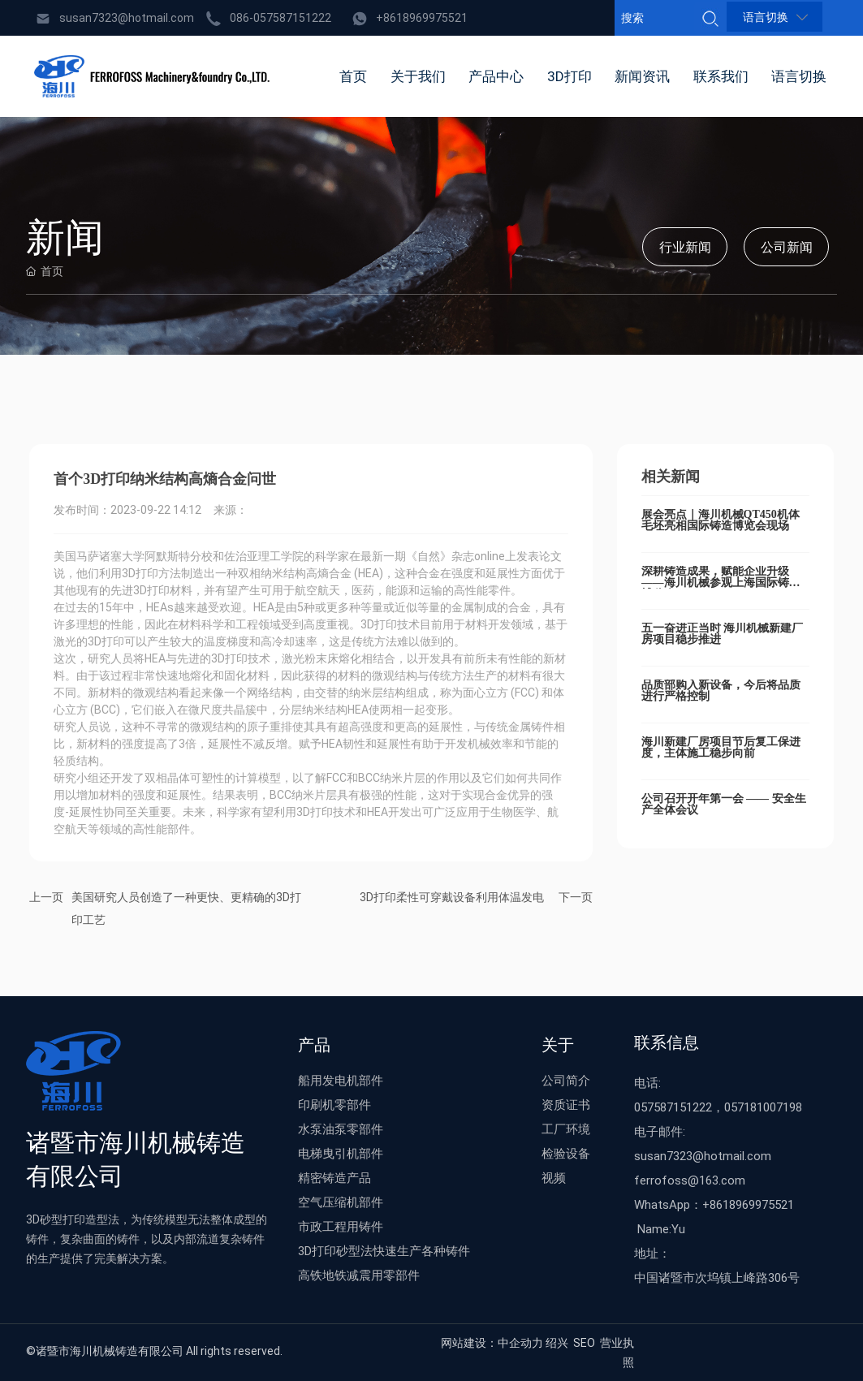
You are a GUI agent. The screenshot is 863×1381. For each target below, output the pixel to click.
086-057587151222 (280, 17)
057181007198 (763, 1106)
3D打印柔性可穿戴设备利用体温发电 (452, 896)
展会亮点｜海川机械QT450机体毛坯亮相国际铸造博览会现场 (720, 520)
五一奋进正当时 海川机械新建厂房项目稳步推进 (722, 633)
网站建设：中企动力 (492, 1342)
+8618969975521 (422, 17)
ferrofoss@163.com (689, 1180)
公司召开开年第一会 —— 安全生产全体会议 (723, 804)
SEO (584, 1342)
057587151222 (673, 1106)
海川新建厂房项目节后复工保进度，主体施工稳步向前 (720, 747)
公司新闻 (787, 247)
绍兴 (557, 1342)
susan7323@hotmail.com (126, 17)
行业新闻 (685, 247)
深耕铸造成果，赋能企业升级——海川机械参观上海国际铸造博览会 (720, 582)
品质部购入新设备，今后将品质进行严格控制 (720, 690)
